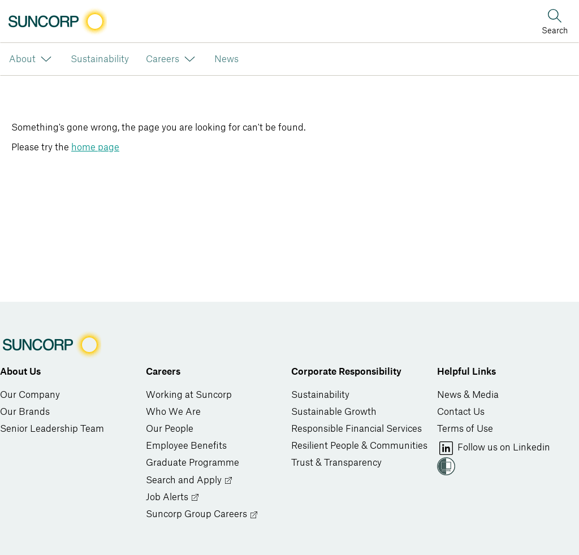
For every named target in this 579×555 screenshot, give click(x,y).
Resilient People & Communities (359, 445)
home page (95, 147)
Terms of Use (465, 428)
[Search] (555, 21)
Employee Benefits (186, 445)
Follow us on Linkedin (493, 448)
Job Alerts (173, 497)
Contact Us (461, 412)
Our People (169, 428)
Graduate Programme (192, 462)
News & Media (468, 395)
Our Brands (25, 412)
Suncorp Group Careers (202, 514)
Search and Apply (189, 480)
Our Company (30, 395)
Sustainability (320, 395)
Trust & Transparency (336, 462)
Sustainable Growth (334, 412)
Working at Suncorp (189, 395)
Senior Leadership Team (52, 428)
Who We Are (173, 412)
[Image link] (56, 21)
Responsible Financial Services (356, 428)
